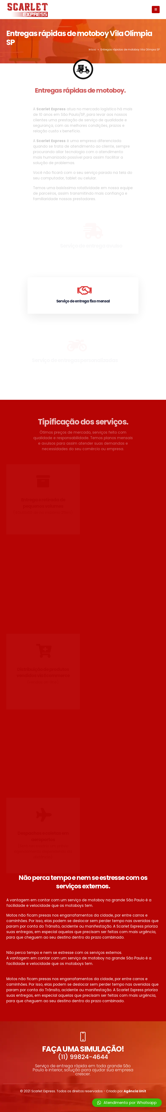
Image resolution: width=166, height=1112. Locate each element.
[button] (127, 1102)
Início (92, 49)
